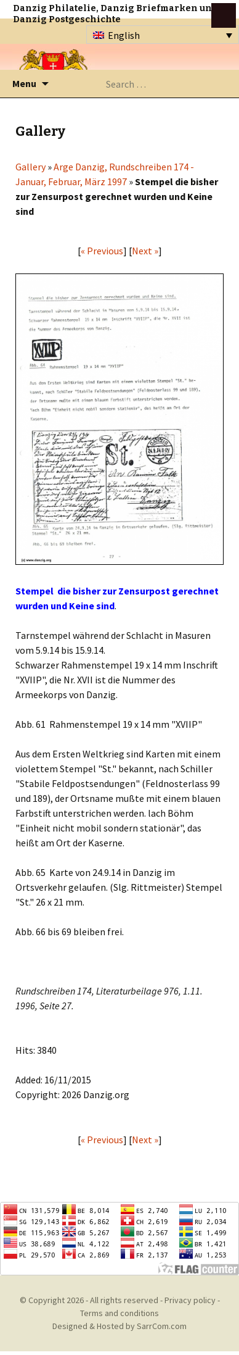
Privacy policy (190, 1300)
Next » (145, 250)
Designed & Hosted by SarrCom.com (119, 1326)
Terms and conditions (119, 1313)
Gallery (30, 167)
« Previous (102, 250)
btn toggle (223, 15)
